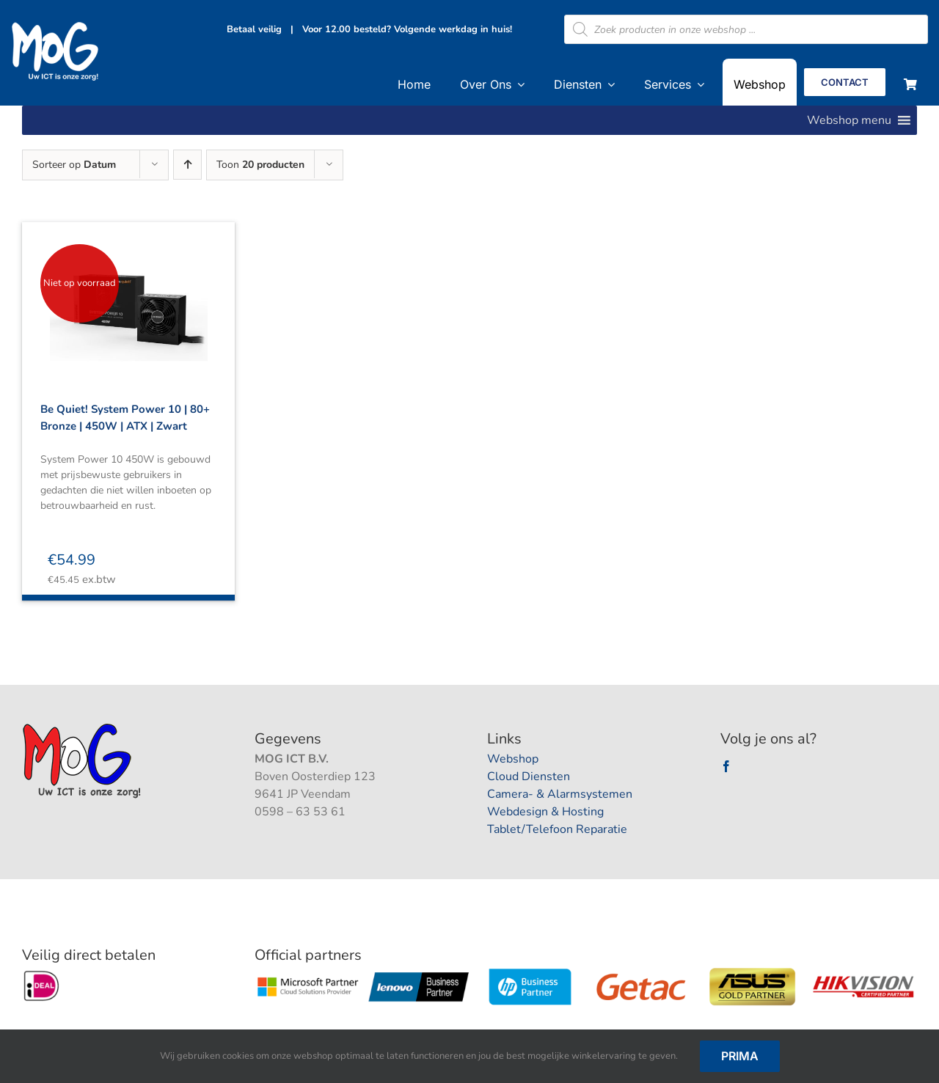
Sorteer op (74, 165)
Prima (740, 1056)
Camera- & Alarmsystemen (559, 794)
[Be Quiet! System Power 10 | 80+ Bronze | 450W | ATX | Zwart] (128, 295)
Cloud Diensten (528, 776)
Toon (260, 165)
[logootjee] (83, 727)
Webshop (512, 759)
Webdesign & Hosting (545, 812)
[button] (849, 120)
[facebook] (726, 766)
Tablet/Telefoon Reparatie (557, 829)
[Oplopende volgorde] (187, 165)
